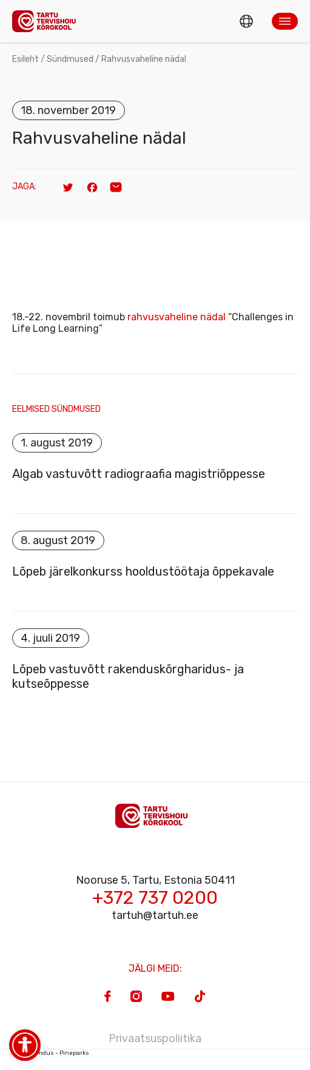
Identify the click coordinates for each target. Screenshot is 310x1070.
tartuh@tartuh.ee (155, 915)
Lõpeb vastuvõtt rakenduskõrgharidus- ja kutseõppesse (128, 676)
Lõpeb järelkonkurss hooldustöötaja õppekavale (143, 571)
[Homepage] (47, 21)
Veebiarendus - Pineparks (50, 1053)
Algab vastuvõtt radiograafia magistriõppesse (138, 473)
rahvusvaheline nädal (176, 317)
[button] (285, 21)
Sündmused (70, 59)
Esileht (25, 59)
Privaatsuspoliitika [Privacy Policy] (155, 1038)
